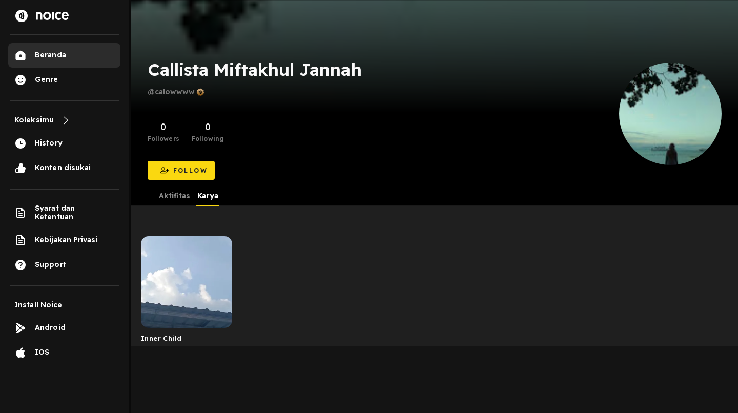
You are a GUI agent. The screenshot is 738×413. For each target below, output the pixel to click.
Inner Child (161, 338)
